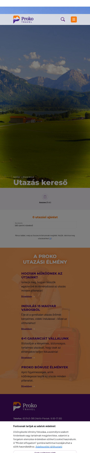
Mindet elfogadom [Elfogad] (45, 447)
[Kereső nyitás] (66, 5)
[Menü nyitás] (74, 5)
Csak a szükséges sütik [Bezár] (45, 439)
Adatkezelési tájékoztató (49, 432)
